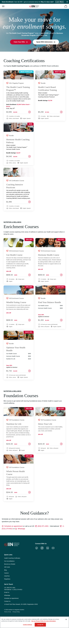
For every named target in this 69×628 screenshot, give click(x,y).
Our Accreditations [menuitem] (9, 561)
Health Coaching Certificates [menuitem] (12, 558)
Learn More (59, 2)
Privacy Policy (16, 611)
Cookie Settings (27, 624)
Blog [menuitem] (5, 570)
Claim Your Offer (19, 42)
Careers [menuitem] (6, 573)
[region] (34, 622)
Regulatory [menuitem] (7, 579)
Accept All (40, 624)
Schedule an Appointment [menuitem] (11, 598)
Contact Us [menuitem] (7, 601)
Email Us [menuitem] (6, 592)
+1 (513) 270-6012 (17, 589)
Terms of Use (7, 611)
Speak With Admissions (44, 42)
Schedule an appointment (13, 526)
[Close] (66, 619)
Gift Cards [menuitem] (7, 567)
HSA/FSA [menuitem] (7, 576)
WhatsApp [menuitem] (7, 595)
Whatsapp (21, 529)
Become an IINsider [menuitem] (9, 564)
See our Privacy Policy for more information (43, 621)
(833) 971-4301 (43, 526)
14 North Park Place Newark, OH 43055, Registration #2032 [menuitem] (21, 604)
